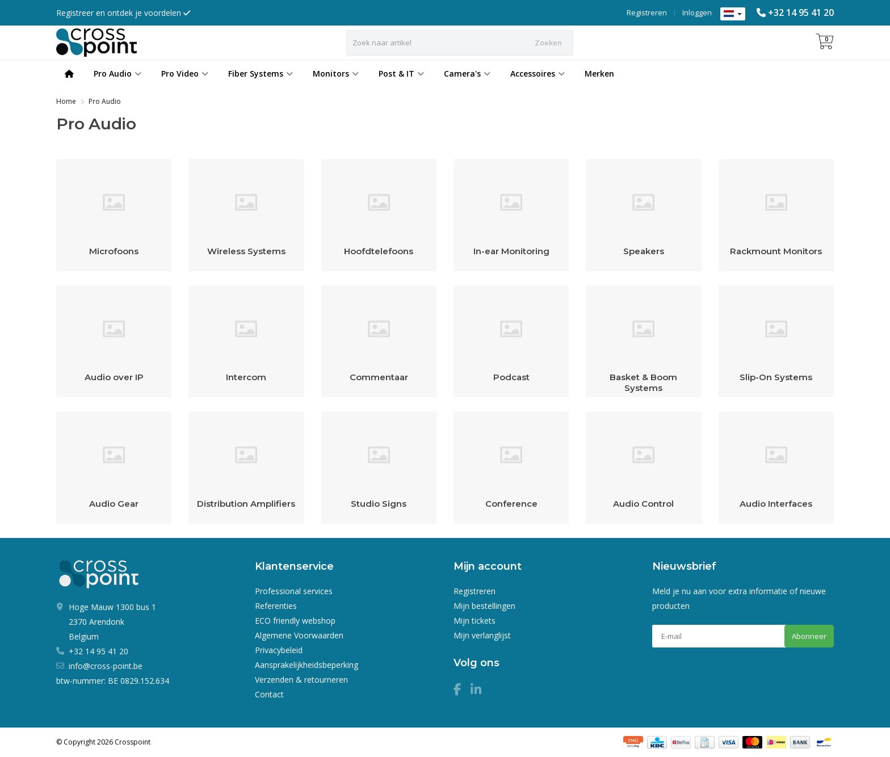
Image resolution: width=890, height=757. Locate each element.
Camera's (467, 73)
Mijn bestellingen (484, 605)
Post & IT (401, 73)
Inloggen (697, 12)
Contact (269, 694)
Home (66, 101)
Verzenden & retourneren (301, 679)
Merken (599, 73)
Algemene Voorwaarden (299, 635)
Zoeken (548, 42)
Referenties (276, 605)
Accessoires (537, 73)
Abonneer (809, 636)
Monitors (336, 73)
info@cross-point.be (105, 666)
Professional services (294, 591)
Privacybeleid (279, 650)
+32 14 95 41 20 (801, 12)
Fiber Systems (260, 73)
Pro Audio (117, 73)
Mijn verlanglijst (482, 635)
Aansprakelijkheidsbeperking (306, 664)
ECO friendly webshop (295, 620)
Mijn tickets (475, 620)
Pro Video (184, 73)
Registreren (647, 12)
